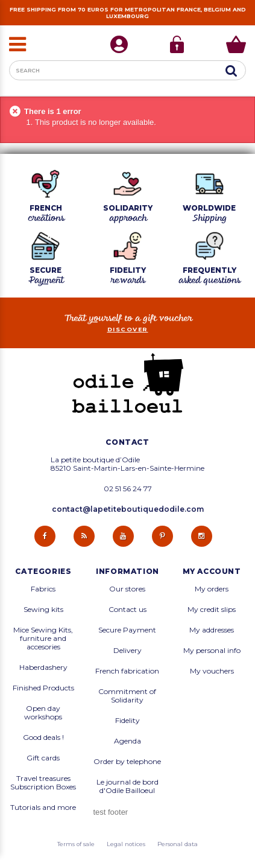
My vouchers (212, 671)
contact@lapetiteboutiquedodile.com (128, 509)
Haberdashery (43, 667)
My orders (211, 589)
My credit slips (211, 609)
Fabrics (43, 589)
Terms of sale (76, 844)
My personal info (212, 650)
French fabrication (127, 671)
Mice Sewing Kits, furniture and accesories (43, 638)
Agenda (127, 741)
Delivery (127, 650)
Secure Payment (127, 630)
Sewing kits (43, 609)
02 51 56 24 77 (128, 489)
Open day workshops (43, 712)
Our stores (127, 589)
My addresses (211, 630)
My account (212, 571)
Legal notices (126, 844)
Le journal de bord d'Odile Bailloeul (127, 786)
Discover (127, 329)
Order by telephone (127, 761)
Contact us (127, 609)
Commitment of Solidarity (127, 695)
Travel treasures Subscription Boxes (43, 782)
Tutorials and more (43, 807)
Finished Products (43, 688)
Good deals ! (43, 737)
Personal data (177, 844)
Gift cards (43, 758)
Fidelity (127, 720)
